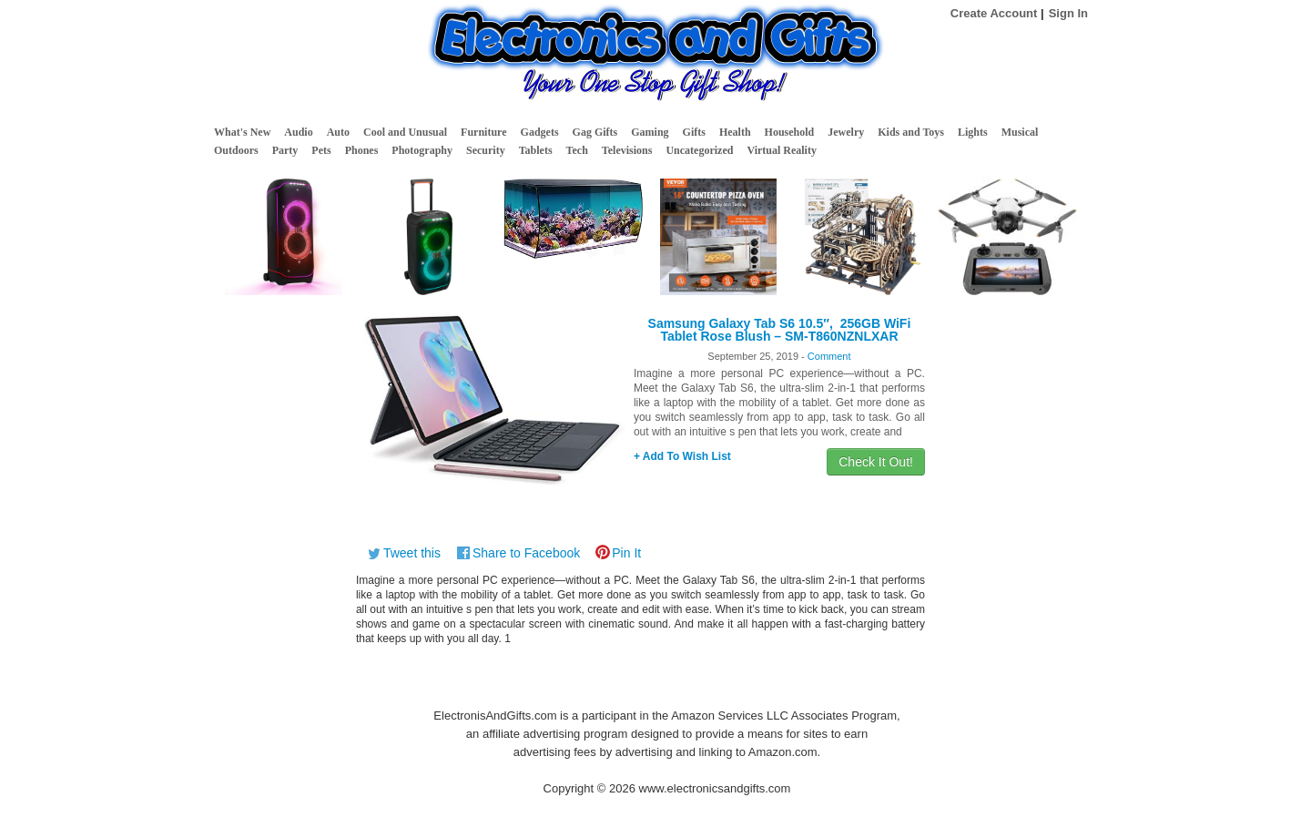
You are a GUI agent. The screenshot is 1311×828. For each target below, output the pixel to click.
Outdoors (236, 150)
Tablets (536, 150)
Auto (338, 132)
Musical (1020, 132)
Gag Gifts (595, 132)
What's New (242, 132)
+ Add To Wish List (682, 456)
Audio (298, 132)
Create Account (994, 13)
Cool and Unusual (405, 132)
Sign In (1068, 13)
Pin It (626, 553)
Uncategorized (699, 150)
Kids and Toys (911, 132)
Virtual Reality (782, 150)
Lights (973, 132)
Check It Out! (875, 462)
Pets (320, 150)
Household (790, 132)
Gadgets (540, 132)
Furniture (483, 132)
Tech (577, 150)
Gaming (649, 132)
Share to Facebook (526, 553)
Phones (362, 150)
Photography (421, 150)
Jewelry (846, 132)
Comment (829, 356)
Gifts (694, 132)
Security (485, 150)
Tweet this (412, 553)
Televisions (627, 150)
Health (735, 132)
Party (285, 150)
